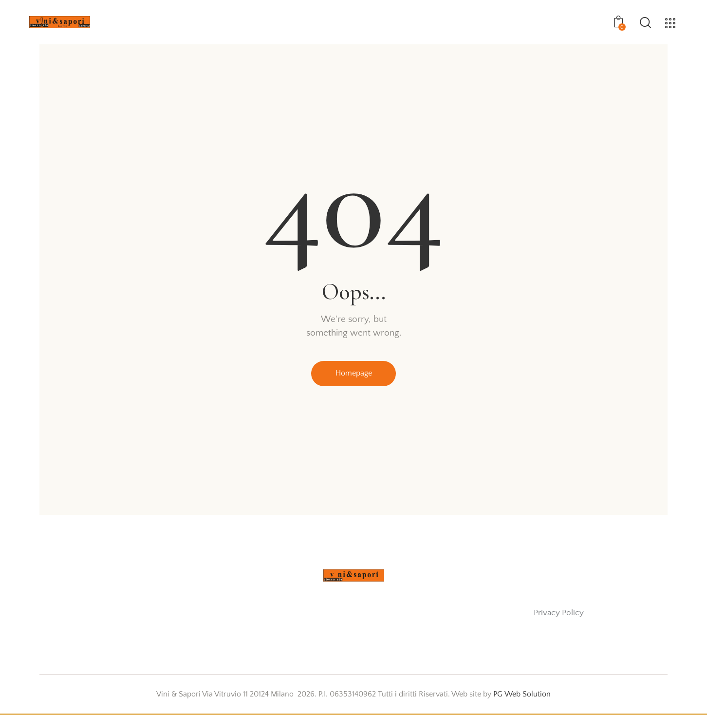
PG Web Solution (522, 695)
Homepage (353, 374)
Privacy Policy (559, 614)
